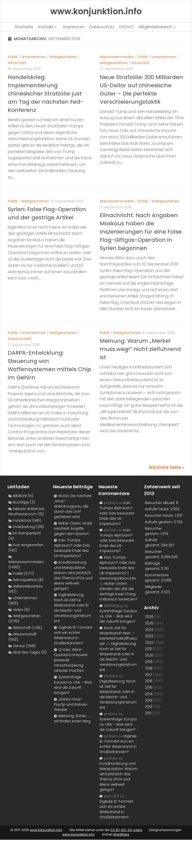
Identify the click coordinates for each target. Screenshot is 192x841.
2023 (149, 636)
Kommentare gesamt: (157, 578)
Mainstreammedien (117, 56)
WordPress (121, 834)
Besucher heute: (160, 515)
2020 (149, 655)
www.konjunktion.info (46, 830)
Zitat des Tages (26, 652)
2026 (149, 616)
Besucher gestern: (153, 531)
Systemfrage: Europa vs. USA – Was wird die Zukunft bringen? (73, 684)
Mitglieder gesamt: (153, 589)
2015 (148, 687)
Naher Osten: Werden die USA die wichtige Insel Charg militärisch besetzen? (118, 591)
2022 (149, 642)
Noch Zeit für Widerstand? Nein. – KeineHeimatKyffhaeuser (118, 635)
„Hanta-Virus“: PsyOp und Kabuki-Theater (71, 704)
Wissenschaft (20, 338)
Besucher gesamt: (153, 554)
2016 (148, 680)
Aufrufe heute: (157, 508)
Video (18, 609)
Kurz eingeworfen (28, 544)
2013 (148, 700)
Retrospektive (25, 579)
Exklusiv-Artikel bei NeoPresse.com (26, 511)
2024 (149, 629)
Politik (13, 56)
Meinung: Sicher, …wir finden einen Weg (72, 718)
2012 (148, 706)
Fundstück (22, 520)
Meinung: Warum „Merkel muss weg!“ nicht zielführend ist (140, 349)
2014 (148, 693)
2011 (148, 713)
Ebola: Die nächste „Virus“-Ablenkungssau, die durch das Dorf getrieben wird (73, 506)
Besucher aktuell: (160, 502)
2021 (148, 648)
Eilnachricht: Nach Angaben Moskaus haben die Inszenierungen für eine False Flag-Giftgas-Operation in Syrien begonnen (141, 231)
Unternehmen (33, 56)
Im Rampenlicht (27, 533)
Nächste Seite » (166, 467)
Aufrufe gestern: (159, 521)
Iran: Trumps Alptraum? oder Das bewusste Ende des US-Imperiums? (72, 548)
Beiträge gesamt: (153, 566)
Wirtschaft (17, 62)
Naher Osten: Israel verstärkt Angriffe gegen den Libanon (73, 528)
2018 (148, 668)
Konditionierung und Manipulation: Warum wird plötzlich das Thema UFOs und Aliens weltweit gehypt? (73, 575)
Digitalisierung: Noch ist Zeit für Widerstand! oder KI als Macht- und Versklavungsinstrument (72, 607)
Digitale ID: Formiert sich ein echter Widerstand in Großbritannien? (73, 635)
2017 (148, 674)
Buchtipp (21, 502)
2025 (149, 623)
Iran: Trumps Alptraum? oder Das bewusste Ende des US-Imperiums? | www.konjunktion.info (118, 568)
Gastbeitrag (24, 526)
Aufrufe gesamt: (153, 542)
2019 (148, 661)
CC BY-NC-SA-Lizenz (126, 830)
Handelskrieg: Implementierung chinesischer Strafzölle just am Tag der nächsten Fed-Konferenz (45, 93)
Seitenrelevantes (27, 586)
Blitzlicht (20, 495)
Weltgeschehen (63, 56)
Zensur (19, 645)
